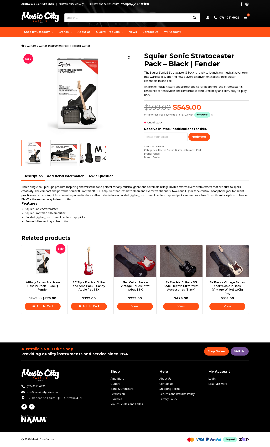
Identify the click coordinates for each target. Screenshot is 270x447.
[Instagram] (247, 4)
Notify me (199, 136)
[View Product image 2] (63, 153)
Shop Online (216, 351)
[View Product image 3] (93, 153)
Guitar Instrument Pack (54, 46)
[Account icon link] (208, 18)
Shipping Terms (169, 389)
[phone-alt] (33, 386)
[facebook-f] (24, 407)
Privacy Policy (168, 399)
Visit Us (239, 351)
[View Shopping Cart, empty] (245, 18)
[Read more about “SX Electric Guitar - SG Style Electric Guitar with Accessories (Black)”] (181, 306)
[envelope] (40, 392)
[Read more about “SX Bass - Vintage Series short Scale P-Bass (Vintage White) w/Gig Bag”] (227, 306)
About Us (165, 378)
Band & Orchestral (122, 389)
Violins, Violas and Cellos (127, 404)
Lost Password (217, 384)
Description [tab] (33, 176)
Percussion (118, 394)
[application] (51, 32)
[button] (38, 32)
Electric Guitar (81, 46)
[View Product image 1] (34, 153)
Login (212, 378)
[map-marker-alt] (51, 398)
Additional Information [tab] (65, 176)
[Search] (194, 18)
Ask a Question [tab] (101, 176)
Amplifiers (117, 378)
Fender (156, 153)
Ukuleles (116, 399)
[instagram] (32, 407)
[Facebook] (241, 4)
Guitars (32, 46)
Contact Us (166, 384)
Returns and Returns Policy (177, 394)
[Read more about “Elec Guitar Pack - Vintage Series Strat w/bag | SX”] (135, 306)
